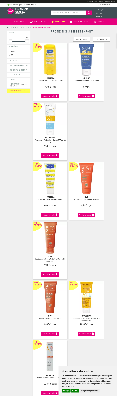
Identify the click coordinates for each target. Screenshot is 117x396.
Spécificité (15, 75)
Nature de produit (19, 66)
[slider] (10, 42)
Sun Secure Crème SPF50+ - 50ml (71, 123)
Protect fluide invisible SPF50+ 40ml (98, 173)
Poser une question (14, 308)
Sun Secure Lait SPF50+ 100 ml (45, 173)
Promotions (58, 23)
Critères (14, 47)
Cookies (36, 331)
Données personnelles (42, 329)
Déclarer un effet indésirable (43, 321)
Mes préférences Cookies (42, 334)
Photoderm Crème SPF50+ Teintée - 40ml (98, 223)
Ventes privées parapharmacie (44, 311)
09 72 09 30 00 (98, 265)
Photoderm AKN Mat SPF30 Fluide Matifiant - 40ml (45, 223)
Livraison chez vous (93, 306)
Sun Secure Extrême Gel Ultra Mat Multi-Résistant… (98, 123)
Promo (12, 52)
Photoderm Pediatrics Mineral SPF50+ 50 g (98, 73)
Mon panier (64, 311)
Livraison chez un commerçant (97, 308)
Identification (64, 303)
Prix (12, 33)
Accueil (9, 28)
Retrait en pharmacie (94, 303)
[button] (81, 40)
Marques (100, 23)
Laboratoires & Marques (42, 306)
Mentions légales (39, 326)
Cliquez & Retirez (18, 265)
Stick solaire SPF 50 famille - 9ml (45, 73)
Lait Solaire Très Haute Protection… (45, 123)
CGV (35, 324)
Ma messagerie (65, 316)
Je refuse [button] (75, 391)
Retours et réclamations (15, 313)
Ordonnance (38, 318)
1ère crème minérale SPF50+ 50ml (71, 73)
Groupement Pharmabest (16, 306)
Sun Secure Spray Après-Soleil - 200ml (71, 223)
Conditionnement (18, 71)
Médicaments (17, 23)
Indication (18, 86)
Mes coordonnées (66, 306)
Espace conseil (39, 313)
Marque (13, 61)
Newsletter (37, 316)
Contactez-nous (12, 311)
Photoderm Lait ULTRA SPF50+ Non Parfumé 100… (72, 173)
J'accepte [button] (66, 391)
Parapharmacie (38, 23)
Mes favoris (64, 313)
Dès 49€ (45, 266)
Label (12, 80)
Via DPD (71, 265)
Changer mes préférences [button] (89, 391)
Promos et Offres (18, 91)
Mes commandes (66, 308)
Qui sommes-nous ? (14, 303)
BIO (11, 56)
